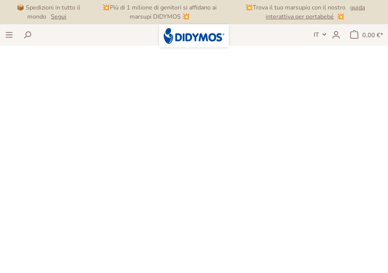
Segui (58, 17)
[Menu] (9, 34)
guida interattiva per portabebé (315, 12)
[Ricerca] (27, 34)
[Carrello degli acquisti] (366, 34)
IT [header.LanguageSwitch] (316, 35)
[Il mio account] (336, 34)
